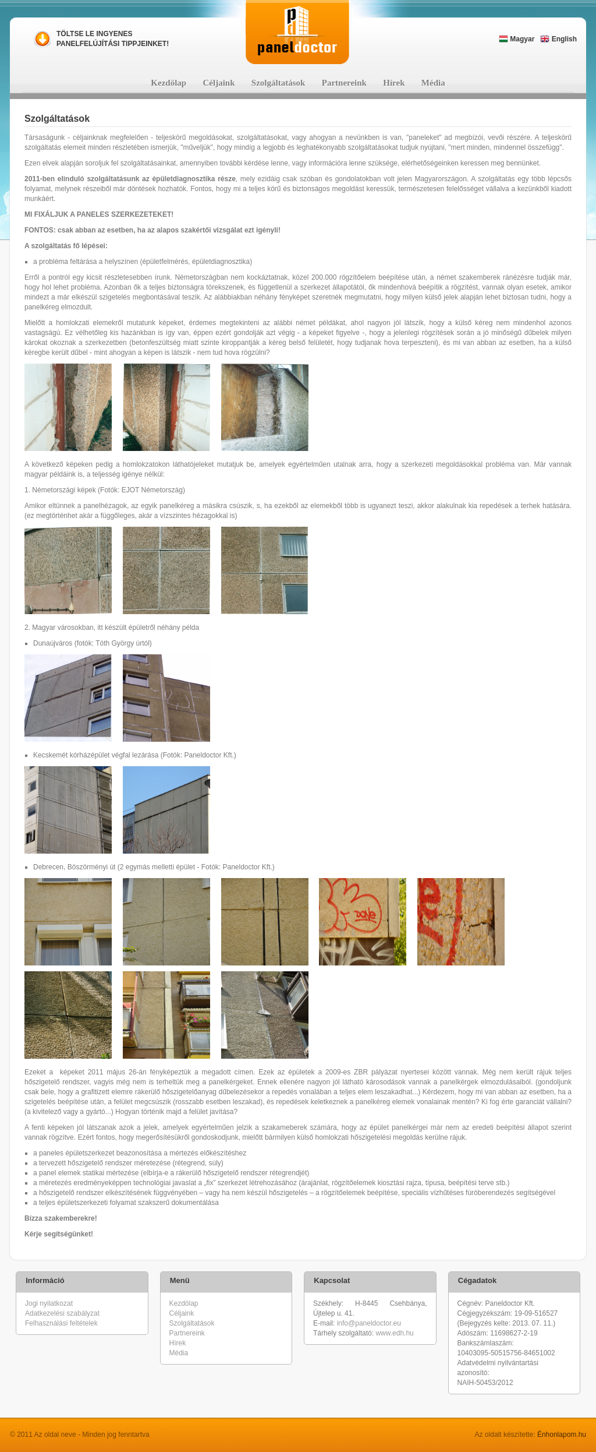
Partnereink (344, 82)
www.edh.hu (394, 1333)
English (558, 39)
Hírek (394, 82)
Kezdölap (168, 82)
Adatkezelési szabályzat (62, 1313)
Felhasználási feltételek (61, 1323)
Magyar (516, 39)
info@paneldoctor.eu (369, 1323)
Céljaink (219, 82)
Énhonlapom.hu (561, 1434)
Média (433, 82)
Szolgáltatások (278, 82)
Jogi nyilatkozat (49, 1303)
